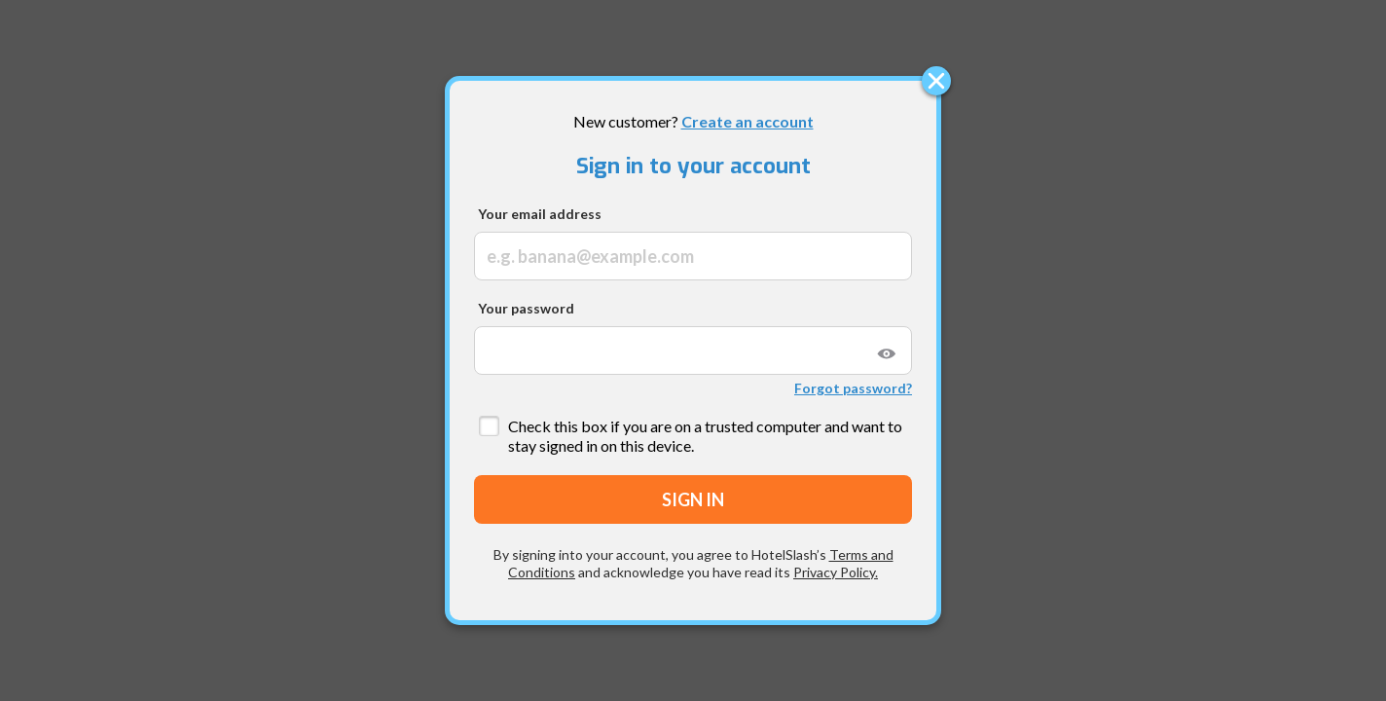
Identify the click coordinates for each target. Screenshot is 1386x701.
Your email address (540, 213)
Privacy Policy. (835, 572)
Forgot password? (853, 388)
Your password (526, 308)
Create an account (747, 121)
